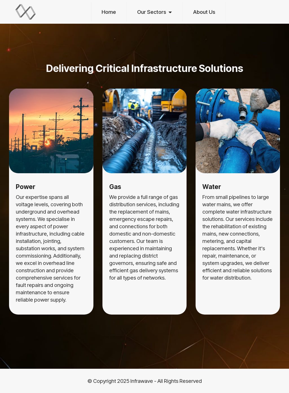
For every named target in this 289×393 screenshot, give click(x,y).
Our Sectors (151, 12)
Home (109, 12)
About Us (204, 12)
